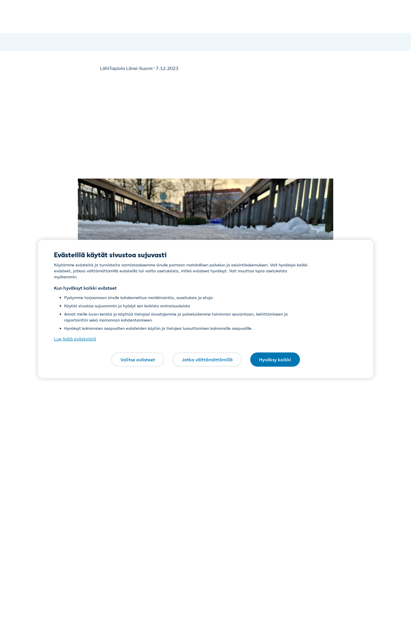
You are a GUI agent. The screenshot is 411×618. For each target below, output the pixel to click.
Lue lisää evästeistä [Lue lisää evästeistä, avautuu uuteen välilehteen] (75, 339)
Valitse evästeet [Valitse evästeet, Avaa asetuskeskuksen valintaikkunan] (137, 359)
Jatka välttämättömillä (207, 359)
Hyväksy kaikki (275, 359)
